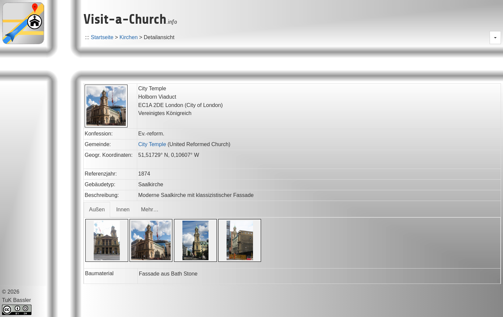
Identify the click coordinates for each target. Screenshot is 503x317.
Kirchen (128, 37)
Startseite (102, 37)
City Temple (152, 144)
